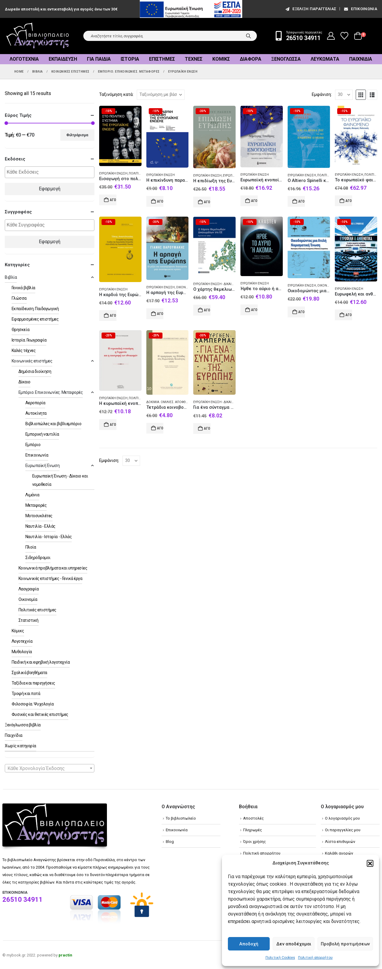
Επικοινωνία (360, 9)
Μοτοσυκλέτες (39, 515)
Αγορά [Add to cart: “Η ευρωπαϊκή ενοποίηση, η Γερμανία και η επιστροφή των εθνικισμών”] (113, 424)
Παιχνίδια (360, 59)
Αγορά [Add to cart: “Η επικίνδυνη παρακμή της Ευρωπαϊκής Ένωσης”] (160, 201)
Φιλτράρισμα (77, 135)
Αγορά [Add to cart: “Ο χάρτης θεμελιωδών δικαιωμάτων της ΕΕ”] (207, 310)
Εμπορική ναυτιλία (42, 434)
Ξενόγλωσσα (286, 59)
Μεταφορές (36, 505)
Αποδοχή (248, 944)
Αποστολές (253, 818)
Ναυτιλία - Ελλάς (40, 526)
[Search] (248, 36)
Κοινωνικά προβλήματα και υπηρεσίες (53, 568)
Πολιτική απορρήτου (315, 958)
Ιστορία (130, 59)
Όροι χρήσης (254, 841)
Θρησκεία (20, 329)
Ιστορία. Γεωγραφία (29, 340)
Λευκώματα (325, 59)
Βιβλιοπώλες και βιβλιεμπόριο (53, 423)
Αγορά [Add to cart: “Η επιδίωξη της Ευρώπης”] (207, 202)
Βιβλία (11, 277)
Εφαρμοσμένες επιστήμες (35, 319)
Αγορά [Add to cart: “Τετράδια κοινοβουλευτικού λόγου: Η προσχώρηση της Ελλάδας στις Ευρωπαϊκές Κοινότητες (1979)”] (160, 428)
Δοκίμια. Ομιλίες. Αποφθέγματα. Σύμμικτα (180, 402)
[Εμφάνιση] (344, 95)
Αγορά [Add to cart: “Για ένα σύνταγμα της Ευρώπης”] (207, 428)
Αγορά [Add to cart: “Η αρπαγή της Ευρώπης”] (160, 314)
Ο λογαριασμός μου (342, 818)
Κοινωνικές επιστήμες (32, 361)
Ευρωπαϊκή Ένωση (113, 173)
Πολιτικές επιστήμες (37, 609)
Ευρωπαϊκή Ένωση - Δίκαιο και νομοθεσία (226, 284)
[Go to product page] (120, 136)
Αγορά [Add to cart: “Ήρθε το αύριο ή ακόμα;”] (254, 310)
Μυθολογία (22, 651)
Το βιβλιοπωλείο (181, 818)
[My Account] (331, 36)
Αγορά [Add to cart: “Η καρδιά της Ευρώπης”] (113, 315)
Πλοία (30, 547)
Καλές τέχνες (24, 350)
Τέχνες (193, 59)
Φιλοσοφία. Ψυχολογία (32, 704)
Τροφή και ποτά (26, 693)
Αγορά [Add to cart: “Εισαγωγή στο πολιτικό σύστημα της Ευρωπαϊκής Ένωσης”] (113, 200)
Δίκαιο (24, 381)
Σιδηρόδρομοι (37, 557)
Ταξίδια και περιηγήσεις (33, 683)
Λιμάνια (32, 494)
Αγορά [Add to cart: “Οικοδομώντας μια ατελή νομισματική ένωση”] (301, 312)
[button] (370, 863)
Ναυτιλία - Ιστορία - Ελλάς (48, 536)
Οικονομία (28, 599)
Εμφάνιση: (322, 94)
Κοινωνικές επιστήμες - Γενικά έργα (50, 578)
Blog (170, 841)
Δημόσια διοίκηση (35, 371)
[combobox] (49, 768)
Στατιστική (29, 620)
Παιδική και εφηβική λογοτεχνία (41, 662)
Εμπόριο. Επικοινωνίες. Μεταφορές (51, 392)
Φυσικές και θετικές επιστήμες (40, 714)
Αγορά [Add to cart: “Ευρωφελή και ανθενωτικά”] (349, 315)
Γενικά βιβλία (23, 287)
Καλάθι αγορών (339, 853)
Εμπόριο (33, 444)
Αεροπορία (35, 402)
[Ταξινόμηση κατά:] (161, 95)
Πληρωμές (252, 830)
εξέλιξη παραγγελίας (310, 9)
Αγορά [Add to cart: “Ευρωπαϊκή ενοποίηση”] (254, 201)
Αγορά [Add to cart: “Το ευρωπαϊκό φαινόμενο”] (349, 201)
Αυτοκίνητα (36, 413)
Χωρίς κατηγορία (20, 745)
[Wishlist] (344, 36)
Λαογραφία (29, 589)
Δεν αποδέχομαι (293, 944)
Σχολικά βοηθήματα (29, 672)
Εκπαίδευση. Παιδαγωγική (35, 308)
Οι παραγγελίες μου (342, 830)
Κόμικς (221, 59)
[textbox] (51, 172)
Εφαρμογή (49, 189)
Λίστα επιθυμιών (340, 841)
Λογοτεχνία (24, 59)
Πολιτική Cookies (280, 958)
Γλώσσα (19, 298)
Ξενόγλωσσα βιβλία (23, 724)
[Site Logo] (37, 36)
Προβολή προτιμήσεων (345, 944)
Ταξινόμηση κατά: (116, 94)
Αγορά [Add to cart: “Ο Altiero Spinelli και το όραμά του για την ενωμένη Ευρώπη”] (301, 201)
